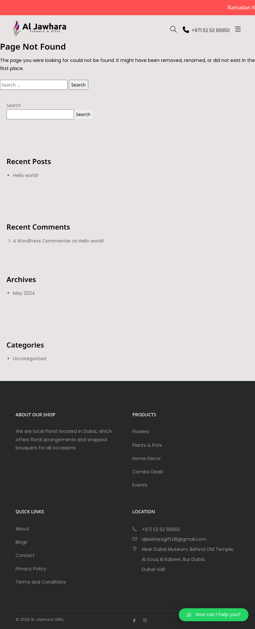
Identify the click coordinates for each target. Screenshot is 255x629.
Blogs (21, 542)
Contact (25, 555)
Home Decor (146, 458)
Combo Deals (147, 472)
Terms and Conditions (41, 582)
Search (13, 105)
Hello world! (25, 175)
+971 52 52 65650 (206, 30)
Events (139, 485)
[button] (214, 614)
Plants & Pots (147, 445)
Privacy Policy (31, 568)
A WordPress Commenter (42, 241)
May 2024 (24, 293)
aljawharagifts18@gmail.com (174, 539)
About (22, 529)
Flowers (140, 431)
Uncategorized (29, 358)
